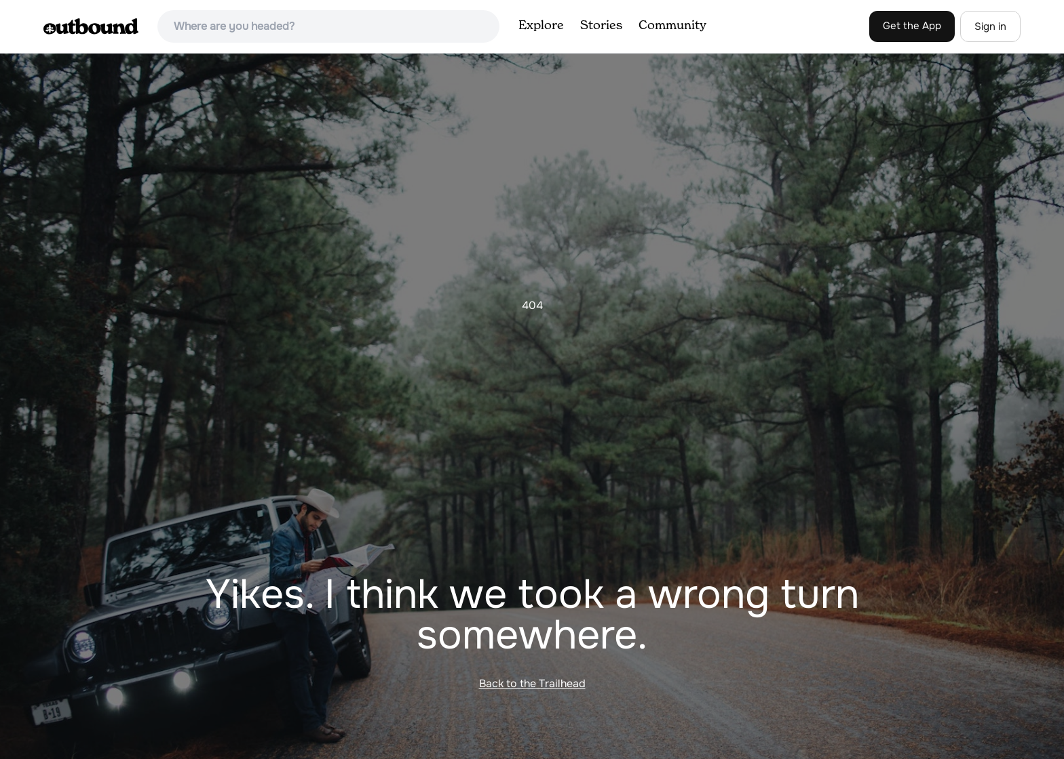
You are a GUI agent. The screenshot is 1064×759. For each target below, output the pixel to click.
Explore (541, 26)
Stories (601, 26)
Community (672, 26)
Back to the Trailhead (532, 683)
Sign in (990, 26)
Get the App (912, 26)
